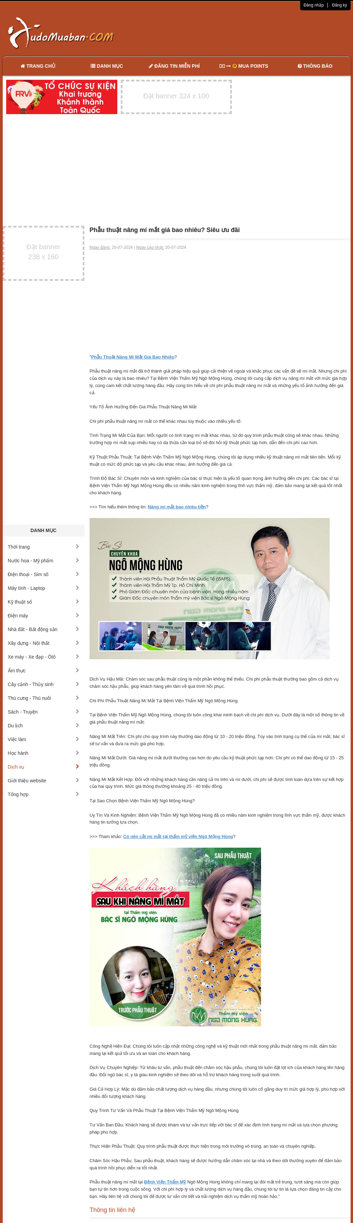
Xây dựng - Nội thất (44, 643)
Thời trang (44, 547)
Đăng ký (339, 5)
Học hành (44, 753)
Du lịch (44, 725)
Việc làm (44, 739)
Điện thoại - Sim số (44, 574)
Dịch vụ (44, 767)
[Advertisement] (249, 32)
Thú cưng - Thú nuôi (44, 698)
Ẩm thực (44, 670)
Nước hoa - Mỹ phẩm (44, 560)
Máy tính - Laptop (44, 588)
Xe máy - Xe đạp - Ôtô (44, 657)
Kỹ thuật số (44, 602)
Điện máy (44, 615)
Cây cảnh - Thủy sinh (44, 684)
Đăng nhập (314, 5)
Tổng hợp (44, 794)
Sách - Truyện (44, 712)
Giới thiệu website (44, 780)
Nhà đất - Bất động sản (44, 629)
